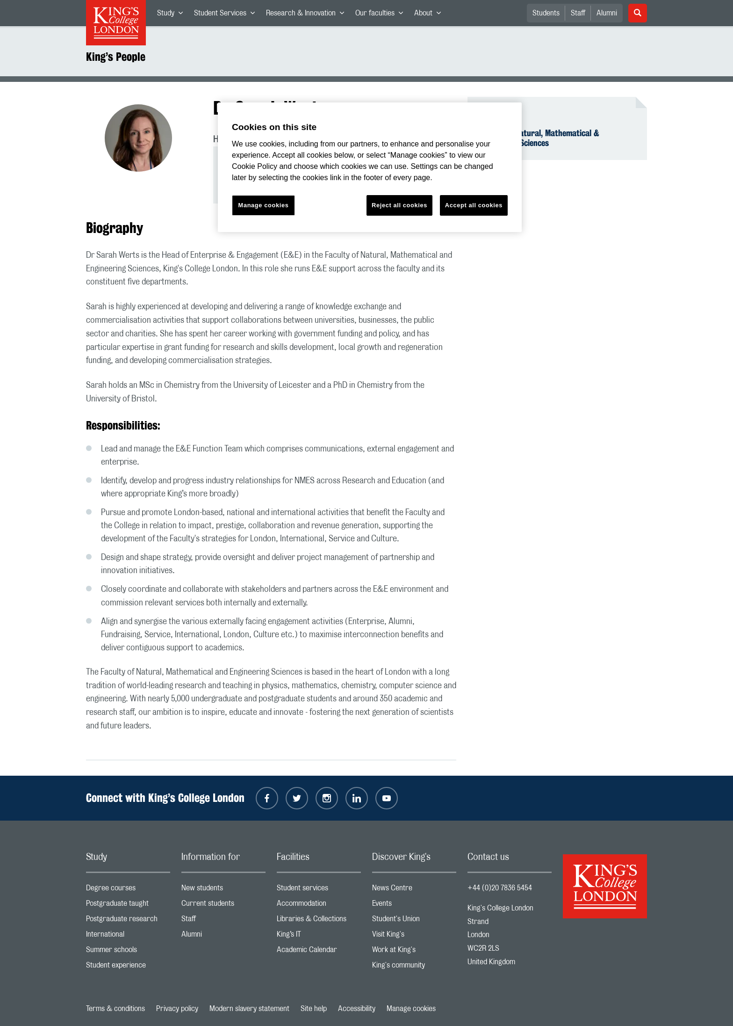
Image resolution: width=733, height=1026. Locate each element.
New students (223, 890)
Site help (314, 1008)
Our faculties (382, 15)
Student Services (227, 15)
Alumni (606, 13)
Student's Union (414, 921)
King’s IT (319, 936)
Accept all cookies (474, 205)
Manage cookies (411, 1008)
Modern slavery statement (249, 1008)
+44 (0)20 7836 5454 (499, 888)
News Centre (414, 890)
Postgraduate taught (128, 905)
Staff (578, 13)
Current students (223, 905)
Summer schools (128, 952)
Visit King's (414, 936)
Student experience (128, 967)
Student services (319, 890)
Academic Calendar (319, 952)
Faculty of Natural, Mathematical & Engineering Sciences (539, 138)
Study (172, 15)
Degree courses (128, 890)
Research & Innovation (308, 15)
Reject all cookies (399, 205)
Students (546, 13)
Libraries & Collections (319, 921)
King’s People (115, 57)
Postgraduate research (128, 921)
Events (414, 905)
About (430, 15)
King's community (414, 967)
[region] (370, 167)
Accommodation (319, 905)
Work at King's (414, 952)
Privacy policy (177, 1008)
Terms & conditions (115, 1008)
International (128, 936)
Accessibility (356, 1008)
